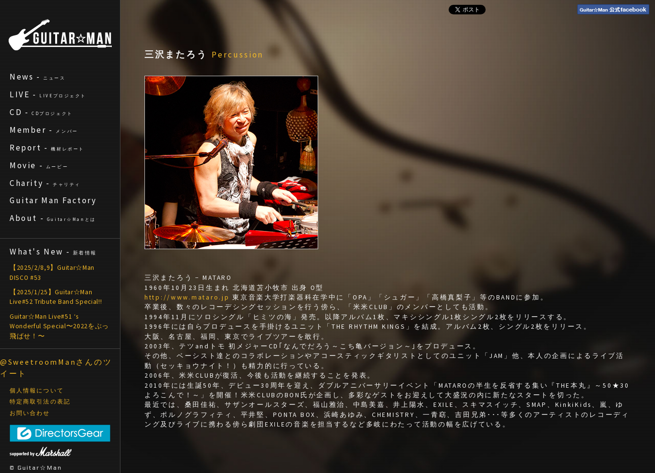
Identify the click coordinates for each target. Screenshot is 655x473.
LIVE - (48, 94)
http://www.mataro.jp (186, 297)
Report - (47, 147)
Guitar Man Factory (53, 200)
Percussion (237, 54)
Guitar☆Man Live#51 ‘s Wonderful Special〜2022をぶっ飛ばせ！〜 (59, 326)
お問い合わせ (30, 413)
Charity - (45, 183)
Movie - (39, 165)
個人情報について (37, 390)
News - (38, 76)
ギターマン (60, 34)
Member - (44, 130)
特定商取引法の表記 (40, 401)
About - (53, 218)
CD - (41, 112)
